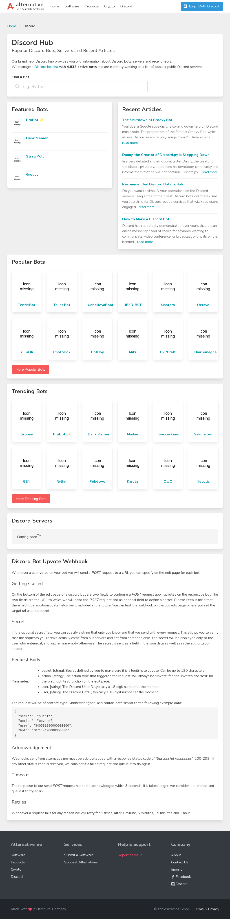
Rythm (61, 481)
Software (72, 6)
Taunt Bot (61, 304)
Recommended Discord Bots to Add (153, 184)
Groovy (32, 174)
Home (54, 6)
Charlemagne (205, 352)
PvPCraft (168, 352)
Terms (199, 909)
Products (92, 6)
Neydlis (203, 481)
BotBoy (97, 352)
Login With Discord (201, 6)
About (176, 855)
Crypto (109, 6)
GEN (26, 481)
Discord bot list (46, 66)
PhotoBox (62, 352)
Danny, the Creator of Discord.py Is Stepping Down (166, 154)
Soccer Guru (168, 434)
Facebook (181, 876)
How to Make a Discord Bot (145, 219)
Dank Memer (37, 138)
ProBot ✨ (35, 119)
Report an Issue (130, 855)
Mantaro (168, 304)
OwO (168, 481)
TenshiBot (26, 304)
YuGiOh (26, 352)
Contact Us (179, 862)
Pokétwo (97, 481)
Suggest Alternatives (81, 862)
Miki (132, 352)
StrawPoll (35, 156)
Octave (203, 304)
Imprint (176, 869)
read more (130, 142)
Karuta (132, 481)
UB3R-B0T (133, 304)
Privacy (213, 909)
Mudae (132, 434)
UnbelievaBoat (100, 304)
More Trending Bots (30, 498)
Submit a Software (78, 855)
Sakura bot (203, 434)
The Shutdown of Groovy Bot (147, 119)
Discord (126, 6)
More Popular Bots (30, 369)
